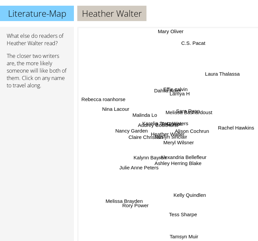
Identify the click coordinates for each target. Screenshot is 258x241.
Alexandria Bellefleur (183, 157)
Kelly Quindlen (191, 194)
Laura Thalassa (222, 74)
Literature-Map (37, 13)
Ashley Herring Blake (178, 163)
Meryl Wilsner (178, 143)
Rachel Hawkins (235, 125)
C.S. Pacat (193, 44)
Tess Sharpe (186, 213)
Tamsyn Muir (183, 236)
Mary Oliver (171, 31)
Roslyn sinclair (170, 137)
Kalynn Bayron (149, 157)
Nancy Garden (132, 129)
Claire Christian (145, 136)
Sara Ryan (189, 111)
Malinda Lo (145, 114)
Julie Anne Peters (139, 167)
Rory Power (134, 203)
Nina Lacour (117, 105)
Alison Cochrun (191, 133)
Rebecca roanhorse (103, 100)
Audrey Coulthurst (158, 124)
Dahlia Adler (167, 91)
